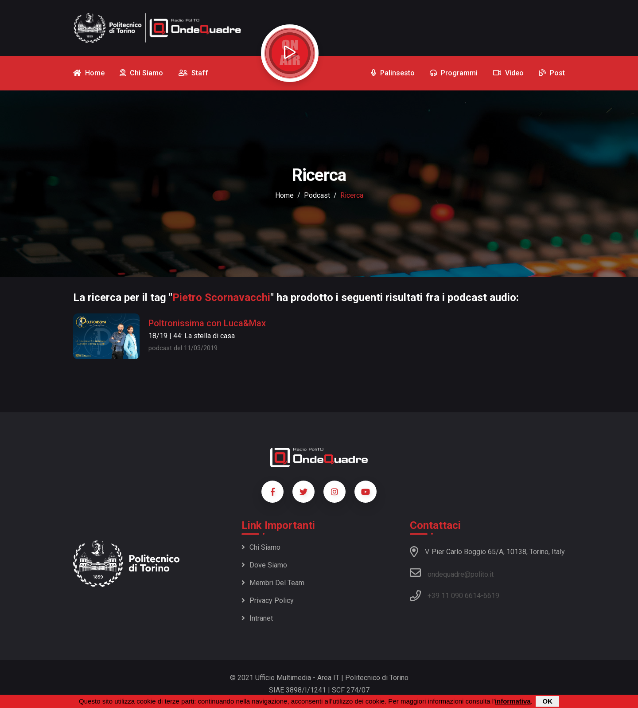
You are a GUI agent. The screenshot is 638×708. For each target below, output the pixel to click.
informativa (513, 701)
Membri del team (272, 583)
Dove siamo (264, 565)
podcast (317, 195)
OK (547, 701)
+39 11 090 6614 (454, 595)
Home (284, 195)
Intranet (257, 618)
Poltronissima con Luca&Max (207, 323)
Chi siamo (260, 547)
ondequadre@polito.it (452, 573)
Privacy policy (267, 600)
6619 (491, 595)
